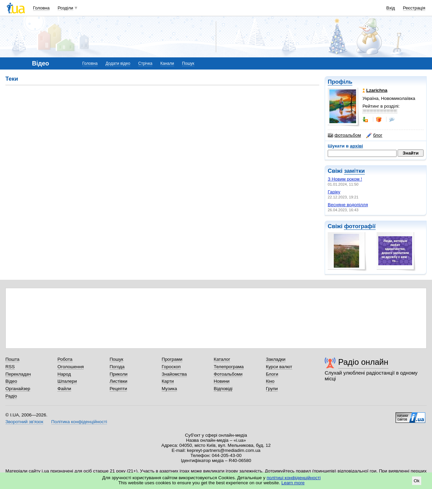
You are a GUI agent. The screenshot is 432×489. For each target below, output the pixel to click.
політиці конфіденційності (294, 477)
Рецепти (118, 388)
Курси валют (279, 366)
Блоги (272, 374)
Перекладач (18, 374)
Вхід (390, 7)
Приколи (119, 374)
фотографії (359, 226)
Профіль (340, 82)
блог (374, 135)
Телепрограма (229, 366)
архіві (356, 145)
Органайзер (17, 388)
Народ (64, 374)
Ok (417, 480)
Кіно (270, 381)
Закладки (276, 359)
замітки (354, 171)
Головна (41, 7)
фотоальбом (344, 135)
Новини (222, 381)
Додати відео (118, 63)
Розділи (65, 7)
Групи (272, 388)
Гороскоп (171, 366)
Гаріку (334, 191)
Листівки (119, 381)
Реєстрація (414, 7)
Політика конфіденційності (79, 421)
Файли (64, 388)
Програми (172, 359)
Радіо (11, 396)
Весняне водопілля (348, 204)
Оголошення (70, 366)
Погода (117, 366)
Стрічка (145, 63)
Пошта (12, 359)
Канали (167, 63)
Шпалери (67, 381)
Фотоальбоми (228, 374)
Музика (169, 388)
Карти (168, 381)
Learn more (293, 482)
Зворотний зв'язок (24, 421)
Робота (64, 359)
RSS (10, 366)
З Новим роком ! (345, 179)
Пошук (188, 63)
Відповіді (223, 388)
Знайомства (174, 374)
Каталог (222, 359)
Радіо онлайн (363, 361)
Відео (11, 381)
